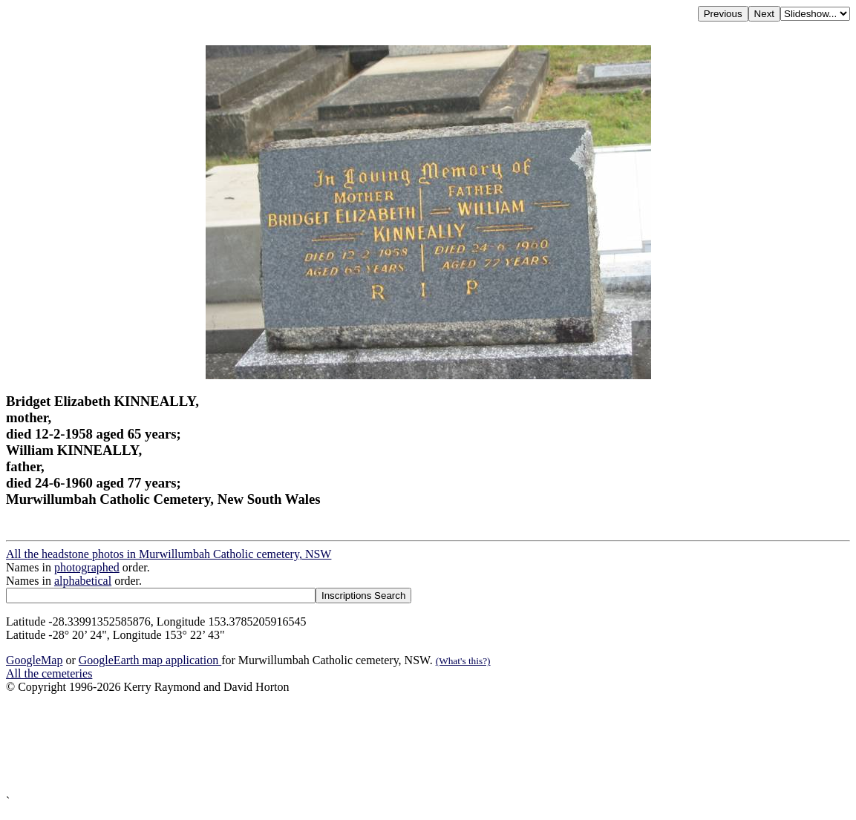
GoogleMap (34, 660)
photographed (87, 567)
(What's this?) (463, 660)
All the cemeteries (49, 673)
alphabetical (82, 580)
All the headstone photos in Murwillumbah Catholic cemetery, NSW (168, 554)
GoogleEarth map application (150, 660)
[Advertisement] (428, 744)
